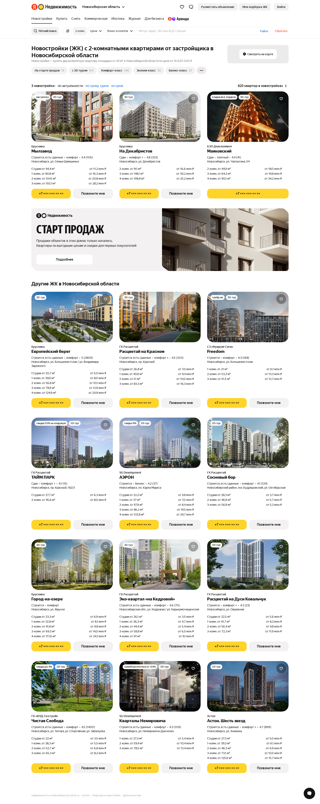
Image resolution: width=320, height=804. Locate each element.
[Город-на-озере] (72, 564)
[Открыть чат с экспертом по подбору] (309, 793)
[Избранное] (182, 7)
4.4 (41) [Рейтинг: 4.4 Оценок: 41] (236, 157)
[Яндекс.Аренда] (177, 19)
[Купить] (61, 19)
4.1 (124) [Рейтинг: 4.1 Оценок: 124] (262, 483)
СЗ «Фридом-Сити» (220, 346)
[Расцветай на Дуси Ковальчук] (248, 564)
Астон (211, 716)
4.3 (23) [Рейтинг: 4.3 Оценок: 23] (245, 605)
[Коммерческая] (95, 19)
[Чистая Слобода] (72, 686)
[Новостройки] (42, 19)
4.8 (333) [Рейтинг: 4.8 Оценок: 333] (152, 157)
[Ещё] (201, 70)
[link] (281, 7)
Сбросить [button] (281, 31)
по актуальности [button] (70, 86)
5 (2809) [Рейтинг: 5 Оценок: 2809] (87, 357)
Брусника (38, 146)
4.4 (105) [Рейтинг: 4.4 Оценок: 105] (87, 157)
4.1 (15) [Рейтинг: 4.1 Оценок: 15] (63, 483)
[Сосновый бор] (248, 443)
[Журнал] (134, 19)
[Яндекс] (34, 7)
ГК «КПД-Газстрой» (44, 716)
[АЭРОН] (160, 443)
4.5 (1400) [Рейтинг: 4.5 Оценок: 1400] (88, 727)
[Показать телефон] (51, 194)
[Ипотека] (117, 19)
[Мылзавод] (72, 116)
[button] (191, 7)
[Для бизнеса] (154, 19)
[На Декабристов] (160, 116)
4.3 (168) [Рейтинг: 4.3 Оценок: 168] (243, 357)
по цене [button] (117, 86)
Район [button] (264, 31)
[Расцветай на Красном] (160, 317)
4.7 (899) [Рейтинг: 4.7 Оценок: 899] (265, 727)
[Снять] (75, 19)
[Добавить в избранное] (105, 99)
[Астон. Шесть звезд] (248, 686)
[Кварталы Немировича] (160, 686)
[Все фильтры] (68, 31)
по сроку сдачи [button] (97, 86)
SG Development (130, 472)
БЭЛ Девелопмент (219, 146)
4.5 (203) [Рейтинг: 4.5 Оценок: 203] (177, 357)
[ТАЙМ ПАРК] (72, 443)
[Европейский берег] (72, 317)
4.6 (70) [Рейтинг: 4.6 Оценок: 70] (174, 605)
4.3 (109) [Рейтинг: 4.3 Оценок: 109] (175, 727)
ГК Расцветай (128, 346)
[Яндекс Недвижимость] (57, 7)
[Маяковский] (248, 116)
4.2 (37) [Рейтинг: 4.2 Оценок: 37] (153, 483)
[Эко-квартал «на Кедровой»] (160, 564)
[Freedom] (248, 317)
